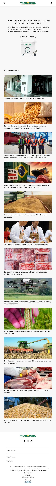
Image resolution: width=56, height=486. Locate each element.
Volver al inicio (28, 37)
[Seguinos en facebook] (31, 441)
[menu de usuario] (51, 3)
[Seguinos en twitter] (24, 441)
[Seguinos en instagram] (28, 441)
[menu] (4, 3)
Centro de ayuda (28, 473)
